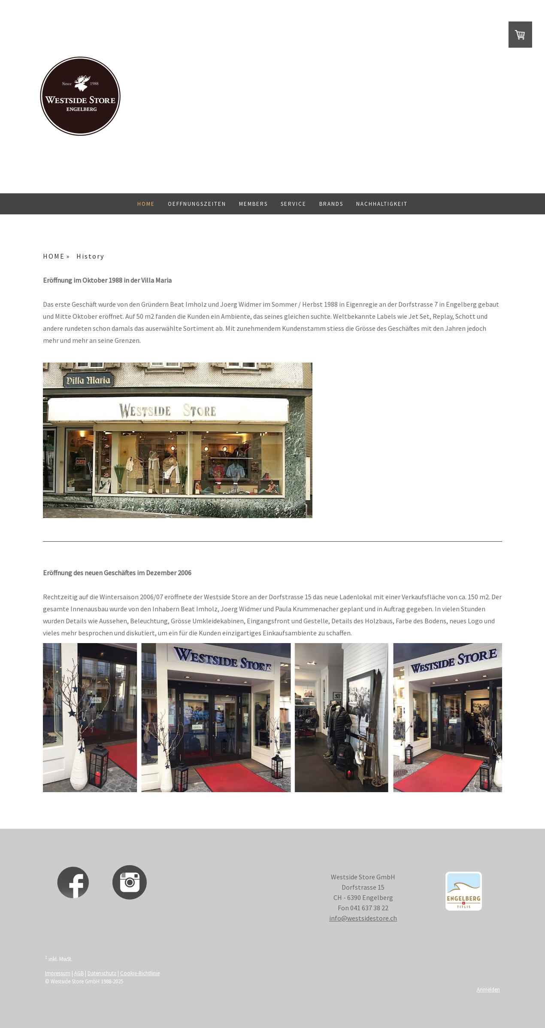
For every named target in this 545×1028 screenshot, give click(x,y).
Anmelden (488, 989)
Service (293, 203)
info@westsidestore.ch (363, 918)
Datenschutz (102, 973)
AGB (79, 973)
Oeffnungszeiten (197, 203)
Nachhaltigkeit (382, 203)
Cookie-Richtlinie (140, 973)
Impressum (57, 973)
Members (253, 203)
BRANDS (331, 203)
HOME (146, 203)
